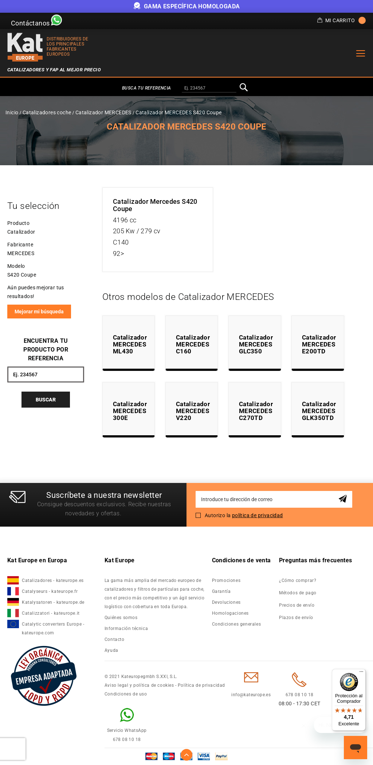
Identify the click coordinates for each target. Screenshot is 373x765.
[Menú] (361, 673)
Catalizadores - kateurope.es (53, 580)
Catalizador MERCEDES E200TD (319, 344)
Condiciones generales (236, 624)
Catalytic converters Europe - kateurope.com (53, 628)
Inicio (11, 112)
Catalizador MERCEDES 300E (130, 410)
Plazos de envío (296, 617)
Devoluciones (226, 602)
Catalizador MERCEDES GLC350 (256, 344)
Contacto (115, 639)
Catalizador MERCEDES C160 (193, 344)
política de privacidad (257, 515)
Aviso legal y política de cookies (139, 685)
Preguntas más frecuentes (315, 560)
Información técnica (126, 628)
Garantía (221, 591)
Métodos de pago (298, 592)
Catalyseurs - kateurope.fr (50, 591)
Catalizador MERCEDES (103, 112)
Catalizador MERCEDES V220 (193, 410)
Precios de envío (297, 605)
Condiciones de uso (126, 694)
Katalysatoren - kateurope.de (53, 602)
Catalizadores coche (47, 112)
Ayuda (111, 650)
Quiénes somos (121, 617)
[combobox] (209, 88)
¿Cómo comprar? (297, 580)
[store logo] (25, 47)
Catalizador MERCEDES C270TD (256, 410)
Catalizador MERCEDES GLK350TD (319, 410)
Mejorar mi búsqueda (39, 311)
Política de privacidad (201, 685)
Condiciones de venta (241, 560)
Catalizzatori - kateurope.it (51, 613)
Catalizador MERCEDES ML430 (130, 344)
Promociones (226, 580)
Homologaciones (230, 613)
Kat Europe (120, 560)
